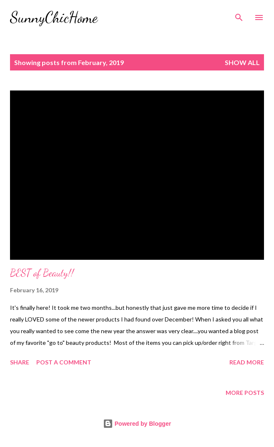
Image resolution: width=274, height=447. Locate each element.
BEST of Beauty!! (42, 273)
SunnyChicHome (54, 17)
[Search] (239, 15)
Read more (246, 362)
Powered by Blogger (137, 423)
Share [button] (19, 362)
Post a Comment (63, 362)
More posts (245, 392)
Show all (242, 62)
